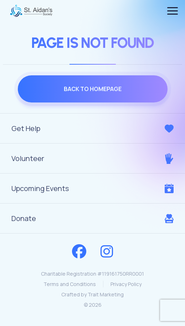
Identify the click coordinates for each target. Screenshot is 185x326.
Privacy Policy (126, 284)
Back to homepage (93, 89)
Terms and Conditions (69, 284)
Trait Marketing (106, 294)
